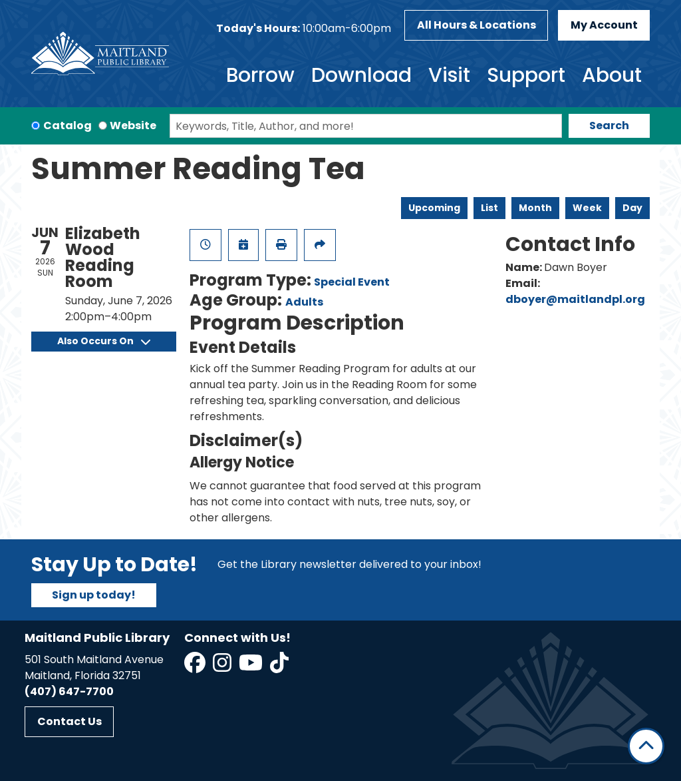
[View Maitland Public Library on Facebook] (195, 666)
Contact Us (69, 721)
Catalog (67, 125)
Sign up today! (94, 595)
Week (587, 207)
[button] (303, 29)
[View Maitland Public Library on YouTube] (252, 666)
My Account (604, 25)
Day (632, 207)
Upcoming (434, 207)
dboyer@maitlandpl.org (575, 299)
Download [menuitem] (361, 75)
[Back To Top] (646, 746)
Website (133, 125)
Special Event (352, 282)
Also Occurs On (103, 341)
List (489, 207)
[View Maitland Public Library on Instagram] (223, 666)
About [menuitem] (612, 75)
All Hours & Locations (476, 25)
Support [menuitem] (526, 75)
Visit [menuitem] (449, 75)
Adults (304, 302)
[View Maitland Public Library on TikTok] (279, 666)
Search (609, 125)
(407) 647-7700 (69, 691)
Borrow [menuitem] (260, 75)
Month (535, 207)
